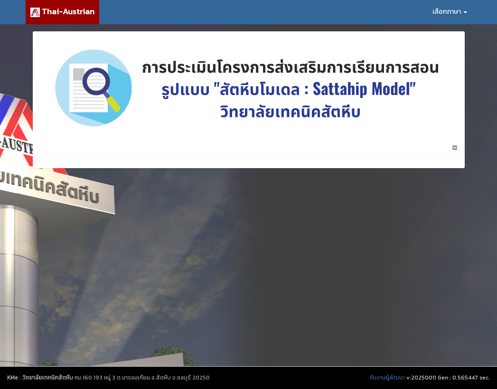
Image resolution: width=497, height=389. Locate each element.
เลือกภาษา (449, 12)
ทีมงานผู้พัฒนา (387, 377)
